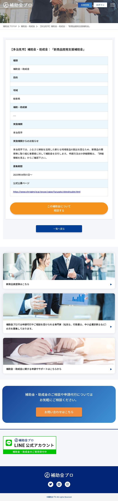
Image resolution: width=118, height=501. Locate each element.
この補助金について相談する (59, 208)
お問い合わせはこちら (59, 412)
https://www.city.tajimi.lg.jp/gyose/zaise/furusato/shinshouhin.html (46, 191)
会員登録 (85, 5)
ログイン (100, 5)
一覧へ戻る (59, 228)
